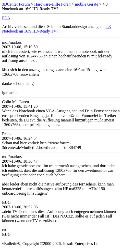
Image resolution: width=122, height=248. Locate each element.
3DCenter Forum (16, 4)
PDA (6, 18)
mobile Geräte (86, 4)
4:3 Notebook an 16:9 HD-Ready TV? (56, 28)
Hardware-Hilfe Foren (52, 4)
